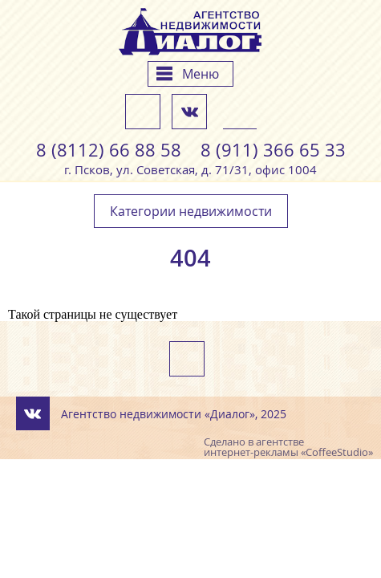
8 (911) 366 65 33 (273, 150)
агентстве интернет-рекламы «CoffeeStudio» (288, 446)
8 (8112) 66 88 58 (108, 150)
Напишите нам (142, 111)
